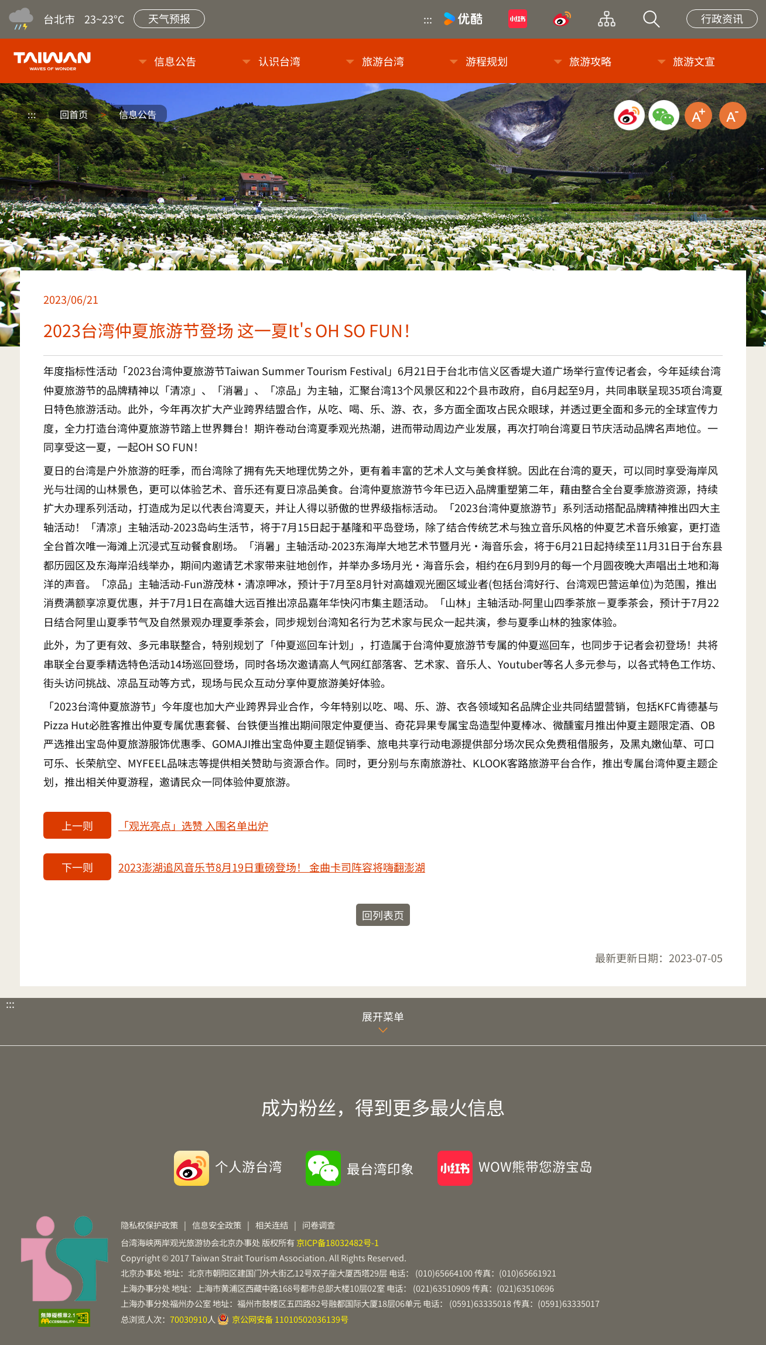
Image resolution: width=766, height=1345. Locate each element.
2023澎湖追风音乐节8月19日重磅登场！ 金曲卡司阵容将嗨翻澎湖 (271, 866)
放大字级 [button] (698, 115)
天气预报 (169, 18)
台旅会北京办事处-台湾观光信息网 (54, 61)
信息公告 (175, 60)
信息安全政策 (216, 1225)
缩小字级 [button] (733, 115)
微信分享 (664, 115)
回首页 (74, 114)
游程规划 (487, 60)
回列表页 (383, 914)
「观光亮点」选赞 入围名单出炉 (193, 825)
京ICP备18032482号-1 (337, 1242)
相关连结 (271, 1225)
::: (427, 18)
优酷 (463, 18)
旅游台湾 (383, 60)
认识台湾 (279, 60)
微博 (562, 18)
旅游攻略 (590, 60)
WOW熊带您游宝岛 (535, 1166)
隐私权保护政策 (149, 1225)
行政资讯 (722, 18)
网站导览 (606, 18)
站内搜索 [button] (651, 18)
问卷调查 (318, 1225)
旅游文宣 (694, 60)
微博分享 (629, 115)
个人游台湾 (248, 1166)
